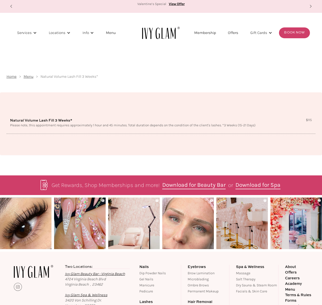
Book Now (294, 32)
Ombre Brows (198, 285)
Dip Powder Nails (152, 273)
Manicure (146, 285)
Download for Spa (257, 185)
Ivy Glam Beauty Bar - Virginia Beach (95, 274)
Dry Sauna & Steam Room (256, 285)
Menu (111, 32)
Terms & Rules (298, 295)
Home (12, 77)
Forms (290, 300)
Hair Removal (200, 302)
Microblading (198, 279)
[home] (161, 32)
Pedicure (146, 291)
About (290, 267)
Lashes (146, 302)
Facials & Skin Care (251, 291)
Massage (243, 273)
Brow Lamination (201, 273)
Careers (292, 278)
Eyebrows (197, 267)
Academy (293, 284)
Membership (205, 32)
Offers (233, 32)
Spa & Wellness (250, 267)
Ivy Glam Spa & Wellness (86, 295)
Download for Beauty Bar (194, 185)
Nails (144, 267)
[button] (11, 6)
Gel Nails (146, 279)
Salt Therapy (245, 279)
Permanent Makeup (203, 291)
